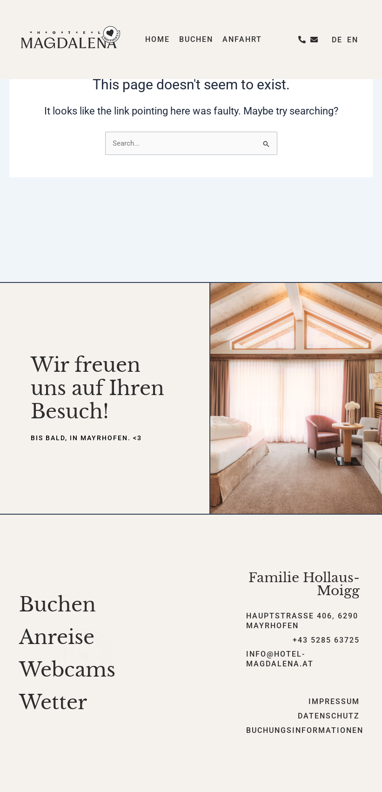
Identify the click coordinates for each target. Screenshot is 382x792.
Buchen (196, 39)
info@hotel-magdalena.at (280, 659)
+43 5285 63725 (326, 640)
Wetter (53, 702)
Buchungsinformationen (304, 730)
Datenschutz (329, 715)
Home (157, 39)
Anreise (56, 637)
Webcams (67, 670)
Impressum (334, 701)
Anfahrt (242, 39)
